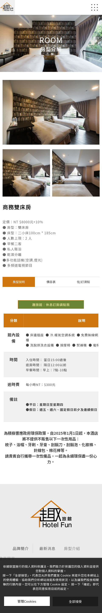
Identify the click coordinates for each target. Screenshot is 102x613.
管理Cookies (26, 601)
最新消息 (33, 548)
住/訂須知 (83, 282)
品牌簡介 (12, 548)
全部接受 (75, 601)
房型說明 (19, 282)
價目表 (51, 282)
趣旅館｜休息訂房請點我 (51, 304)
